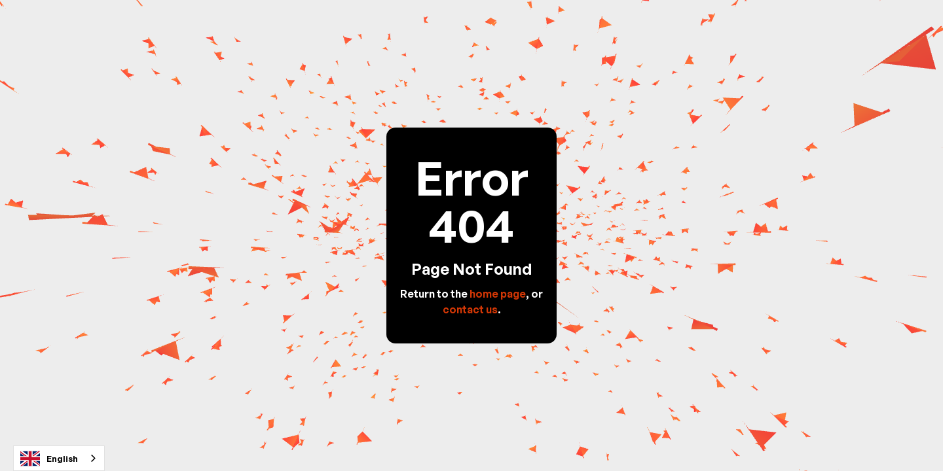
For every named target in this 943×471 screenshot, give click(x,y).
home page (498, 293)
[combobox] (59, 458)
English (49, 458)
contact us (470, 309)
